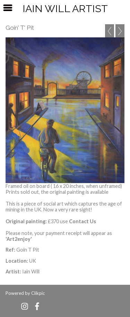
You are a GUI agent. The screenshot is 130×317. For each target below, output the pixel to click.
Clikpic (38, 293)
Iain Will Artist (65, 9)
